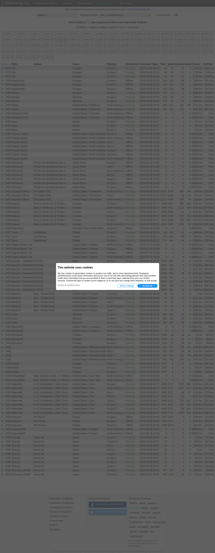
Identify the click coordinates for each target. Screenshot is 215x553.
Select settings (127, 286)
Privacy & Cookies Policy (69, 285)
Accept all (147, 286)
